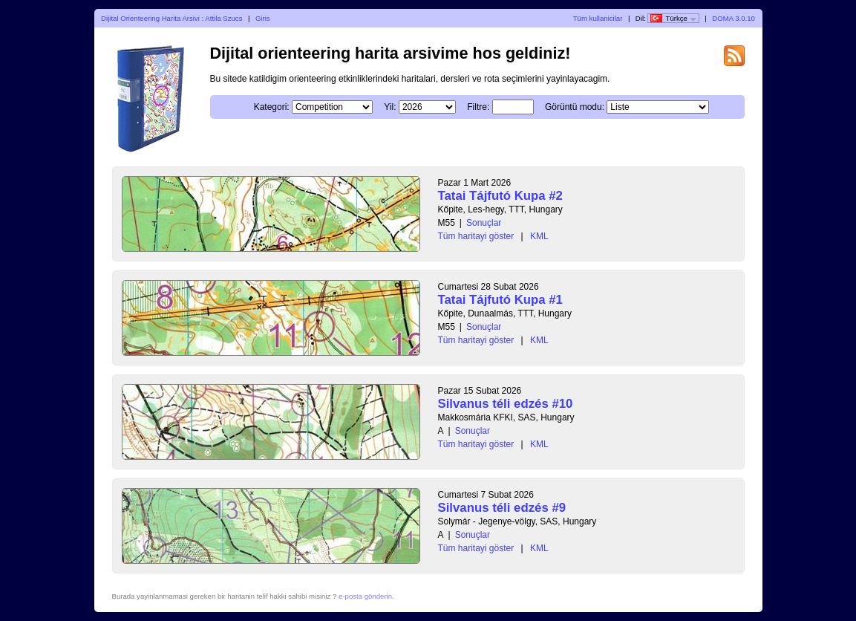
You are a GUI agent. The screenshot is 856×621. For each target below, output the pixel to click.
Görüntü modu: (574, 107)
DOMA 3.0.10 (733, 18)
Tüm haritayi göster (476, 236)
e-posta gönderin (365, 596)
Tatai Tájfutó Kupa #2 (500, 196)
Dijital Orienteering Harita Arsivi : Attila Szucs (171, 18)
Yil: (390, 107)
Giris (262, 18)
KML (539, 236)
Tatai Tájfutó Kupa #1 (500, 300)
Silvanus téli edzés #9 (502, 508)
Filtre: (478, 107)
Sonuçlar (483, 223)
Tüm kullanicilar (598, 18)
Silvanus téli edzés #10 (505, 404)
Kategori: (272, 107)
